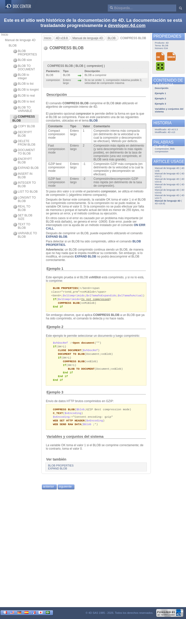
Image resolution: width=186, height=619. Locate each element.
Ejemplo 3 (55, 396)
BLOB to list (23, 84)
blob (118, 103)
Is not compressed (95, 300)
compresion (83, 113)
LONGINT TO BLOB (24, 199)
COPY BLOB (24, 127)
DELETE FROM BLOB (24, 142)
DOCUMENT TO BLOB (24, 151)
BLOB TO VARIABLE (22, 109)
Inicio (4, 34)
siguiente (65, 492)
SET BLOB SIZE (22, 217)
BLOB (13, 45)
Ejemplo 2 (55, 328)
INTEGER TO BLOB (24, 184)
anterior (48, 492)
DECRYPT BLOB (22, 133)
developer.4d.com (127, 25)
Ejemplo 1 (55, 269)
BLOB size (22, 60)
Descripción (57, 95)
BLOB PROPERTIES (25, 52)
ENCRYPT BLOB (22, 160)
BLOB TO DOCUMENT (24, 67)
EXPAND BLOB (26, 168)
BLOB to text (24, 102)
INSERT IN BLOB (22, 175)
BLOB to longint (26, 90)
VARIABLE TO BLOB (25, 235)
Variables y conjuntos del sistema (75, 442)
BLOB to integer (21, 76)
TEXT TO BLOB (21, 226)
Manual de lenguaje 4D (20, 40)
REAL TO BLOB (21, 208)
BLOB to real (24, 96)
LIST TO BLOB (25, 192)
